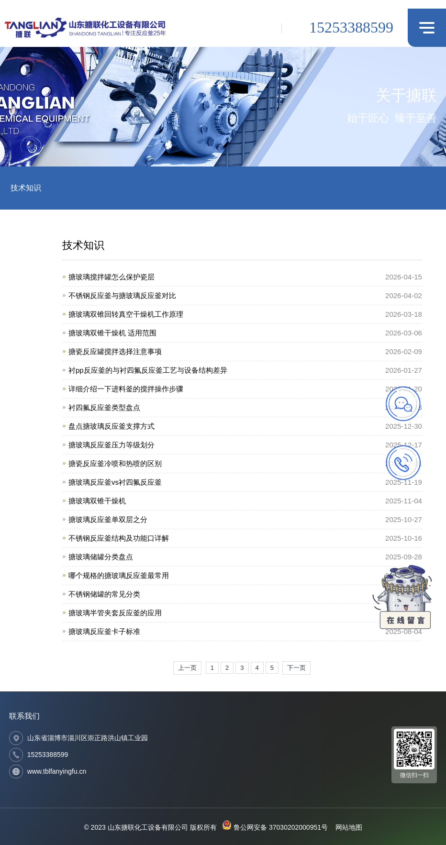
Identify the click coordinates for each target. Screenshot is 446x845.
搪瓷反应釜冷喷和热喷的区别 (115, 463)
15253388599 (351, 27)
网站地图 (348, 827)
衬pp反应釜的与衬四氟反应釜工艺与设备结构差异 (147, 370)
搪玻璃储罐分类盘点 (100, 557)
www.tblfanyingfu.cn (57, 771)
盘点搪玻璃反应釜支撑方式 (111, 426)
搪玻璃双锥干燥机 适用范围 (112, 333)
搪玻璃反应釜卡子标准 (104, 631)
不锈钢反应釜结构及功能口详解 (118, 538)
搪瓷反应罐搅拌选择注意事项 (115, 351)
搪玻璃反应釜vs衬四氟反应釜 (115, 482)
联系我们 (24, 716)
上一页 (187, 667)
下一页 (296, 667)
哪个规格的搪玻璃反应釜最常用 (118, 575)
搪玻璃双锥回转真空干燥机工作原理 (125, 314)
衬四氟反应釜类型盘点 (104, 407)
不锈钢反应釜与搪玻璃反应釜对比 (122, 295)
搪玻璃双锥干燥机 (97, 501)
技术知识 (26, 188)
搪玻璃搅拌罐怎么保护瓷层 (111, 277)
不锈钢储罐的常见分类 (104, 594)
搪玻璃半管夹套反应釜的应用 (115, 613)
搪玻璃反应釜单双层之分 (107, 519)
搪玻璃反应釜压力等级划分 (111, 445)
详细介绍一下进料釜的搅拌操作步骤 (125, 389)
